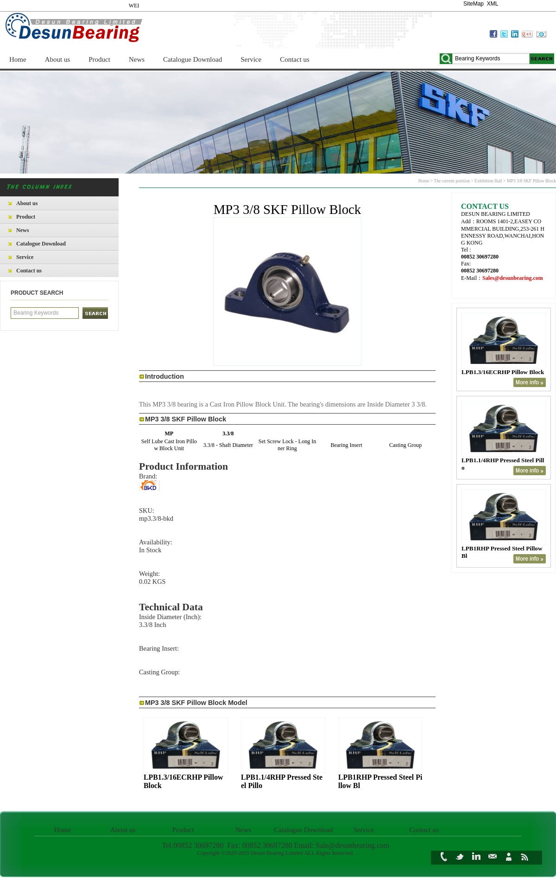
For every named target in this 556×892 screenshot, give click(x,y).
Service (250, 59)
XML (492, 3)
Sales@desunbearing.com (512, 278)
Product (99, 59)
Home (17, 59)
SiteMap (473, 3)
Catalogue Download (192, 59)
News (137, 59)
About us (57, 59)
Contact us (295, 59)
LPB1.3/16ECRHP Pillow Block (502, 371)
